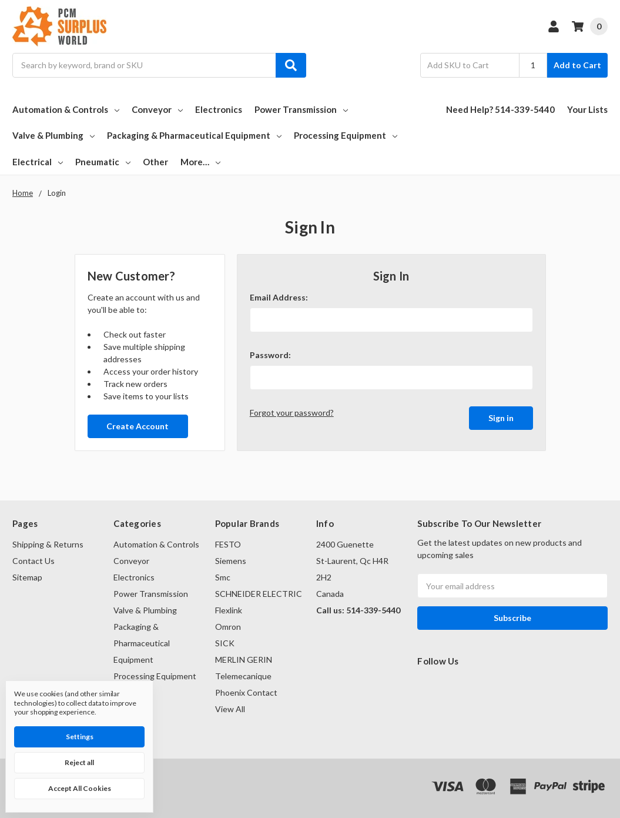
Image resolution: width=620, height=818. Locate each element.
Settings (79, 736)
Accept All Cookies (79, 788)
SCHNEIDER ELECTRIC (258, 594)
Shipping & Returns (47, 544)
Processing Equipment (345, 135)
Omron (228, 627)
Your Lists (587, 109)
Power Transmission (301, 109)
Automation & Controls (65, 109)
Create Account (137, 426)
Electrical (37, 161)
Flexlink (228, 610)
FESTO (228, 544)
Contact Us (33, 561)
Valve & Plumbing (53, 135)
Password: (270, 355)
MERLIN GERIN (243, 660)
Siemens (230, 561)
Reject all (79, 762)
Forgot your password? (292, 413)
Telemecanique (243, 676)
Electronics (218, 109)
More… (200, 161)
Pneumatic (102, 161)
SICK (224, 643)
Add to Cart (577, 65)
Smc (222, 577)
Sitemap (27, 577)
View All (230, 709)
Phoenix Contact (246, 692)
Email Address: (279, 297)
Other (155, 161)
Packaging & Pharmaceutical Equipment (194, 135)
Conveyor (157, 109)
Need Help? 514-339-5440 (500, 109)
